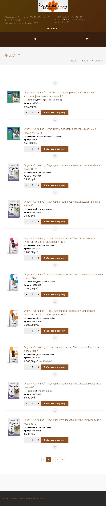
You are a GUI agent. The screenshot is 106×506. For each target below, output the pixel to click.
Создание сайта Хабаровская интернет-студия (24, 499)
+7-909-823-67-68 (63, 19)
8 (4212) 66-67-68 (62, 17)
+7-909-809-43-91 (63, 22)
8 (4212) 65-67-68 (13, 20)
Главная (74, 60)
